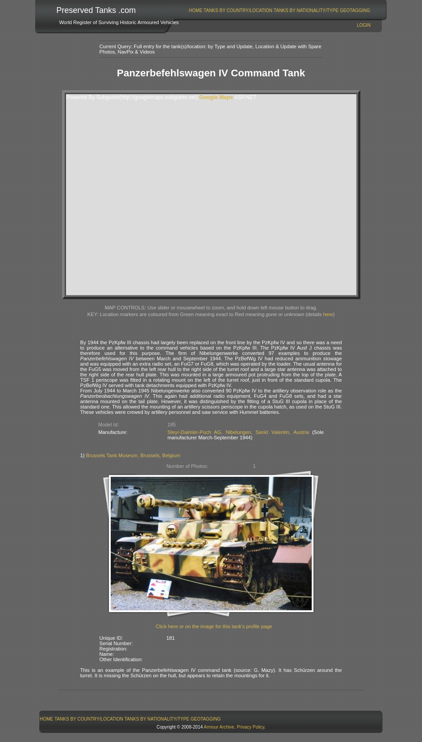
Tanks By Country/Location (238, 10)
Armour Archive (219, 727)
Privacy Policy (250, 727)
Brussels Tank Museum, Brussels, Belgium (133, 455)
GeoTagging (355, 10)
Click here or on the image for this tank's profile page (214, 626)
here (328, 314)
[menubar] (279, 10)
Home (195, 10)
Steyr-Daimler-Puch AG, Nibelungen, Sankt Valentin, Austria (238, 432)
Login (364, 25)
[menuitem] (195, 10)
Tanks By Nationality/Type (306, 10)
